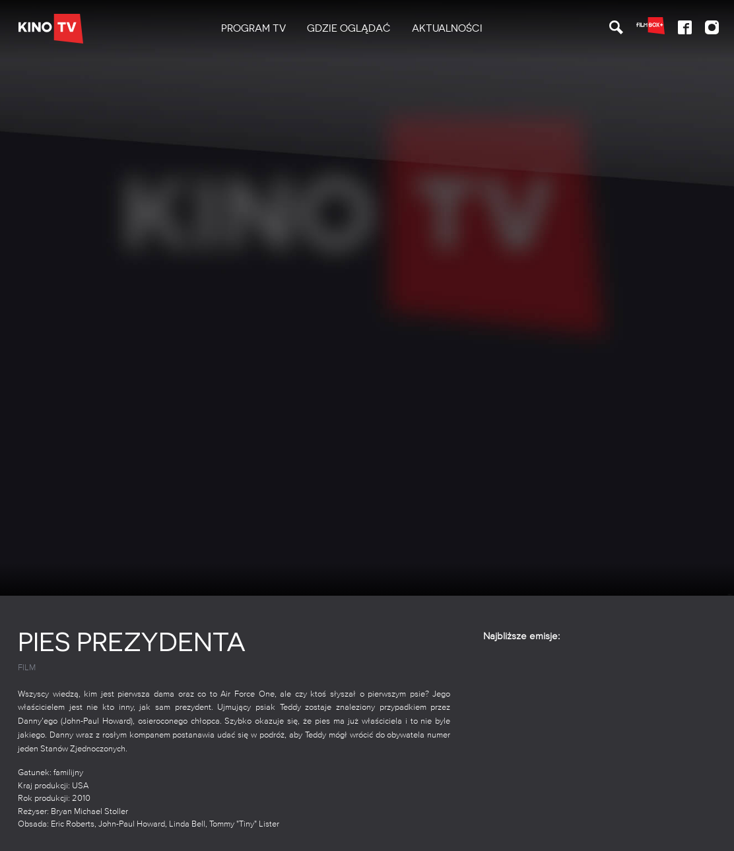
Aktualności (447, 28)
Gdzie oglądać (349, 28)
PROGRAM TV (253, 28)
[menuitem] (253, 28)
